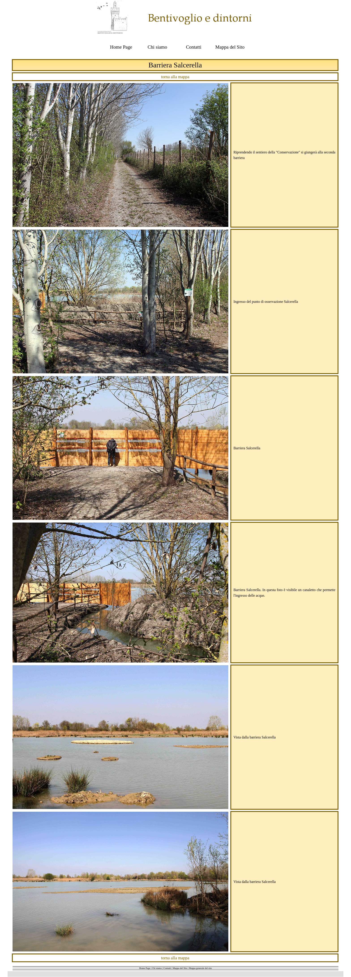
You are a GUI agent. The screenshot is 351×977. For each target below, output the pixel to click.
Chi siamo (157, 968)
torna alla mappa (175, 76)
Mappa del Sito (180, 968)
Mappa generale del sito (200, 968)
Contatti (167, 968)
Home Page (144, 968)
